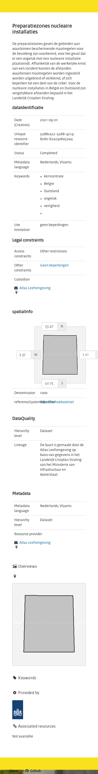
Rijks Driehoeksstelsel (57, 402)
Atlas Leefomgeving (35, 543)
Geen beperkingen (54, 265)
